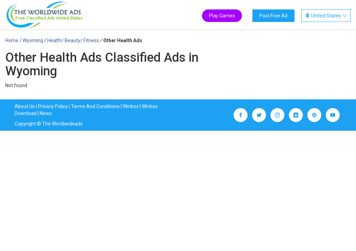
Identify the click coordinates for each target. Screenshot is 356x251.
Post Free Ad (273, 15)
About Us (25, 106)
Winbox (131, 106)
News (46, 113)
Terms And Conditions (95, 106)
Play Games (222, 15)
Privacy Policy (53, 106)
